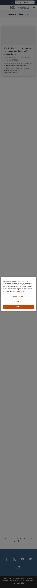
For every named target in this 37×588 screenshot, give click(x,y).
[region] (18, 294)
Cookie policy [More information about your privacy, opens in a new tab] (20, 291)
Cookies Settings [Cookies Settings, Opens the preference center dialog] (18, 296)
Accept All (18, 306)
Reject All (18, 301)
